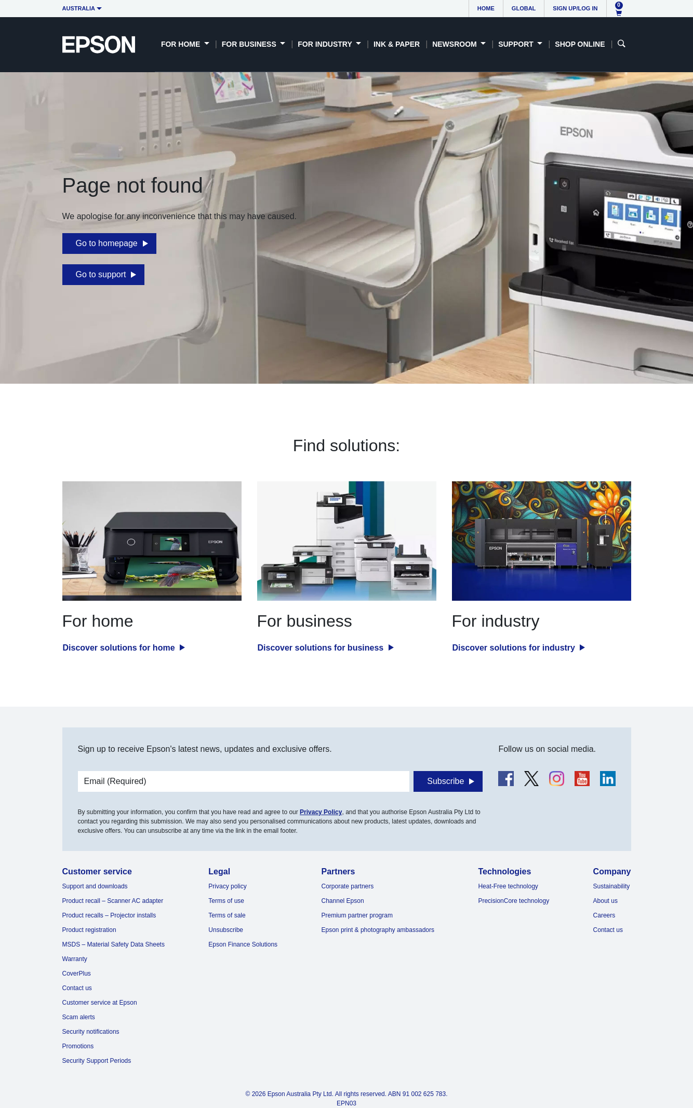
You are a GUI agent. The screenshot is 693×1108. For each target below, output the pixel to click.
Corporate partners (348, 886)
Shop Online (580, 44)
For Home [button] (181, 44)
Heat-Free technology (508, 886)
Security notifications (90, 1031)
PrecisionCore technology (513, 900)
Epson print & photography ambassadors (378, 930)
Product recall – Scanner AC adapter (113, 900)
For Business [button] (250, 44)
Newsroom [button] (455, 44)
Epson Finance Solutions (242, 944)
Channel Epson (343, 900)
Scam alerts (78, 1017)
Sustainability (611, 886)
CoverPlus (76, 973)
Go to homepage (107, 243)
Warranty (74, 959)
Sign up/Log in (575, 8)
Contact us (77, 988)
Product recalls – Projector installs (109, 915)
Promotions (78, 1046)
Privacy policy (227, 886)
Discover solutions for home (120, 647)
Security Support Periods (96, 1060)
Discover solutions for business (322, 647)
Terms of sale (226, 915)
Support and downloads (95, 886)
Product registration (89, 930)
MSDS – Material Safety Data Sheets (113, 944)
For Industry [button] (326, 44)
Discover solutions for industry (515, 647)
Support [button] (517, 44)
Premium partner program (357, 915)
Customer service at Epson (99, 1002)
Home (486, 8)
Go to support (101, 274)
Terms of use (226, 900)
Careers (604, 915)
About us (605, 900)
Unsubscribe (225, 930)
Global (524, 8)
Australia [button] (79, 8)
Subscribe (445, 781)
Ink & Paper (397, 44)
